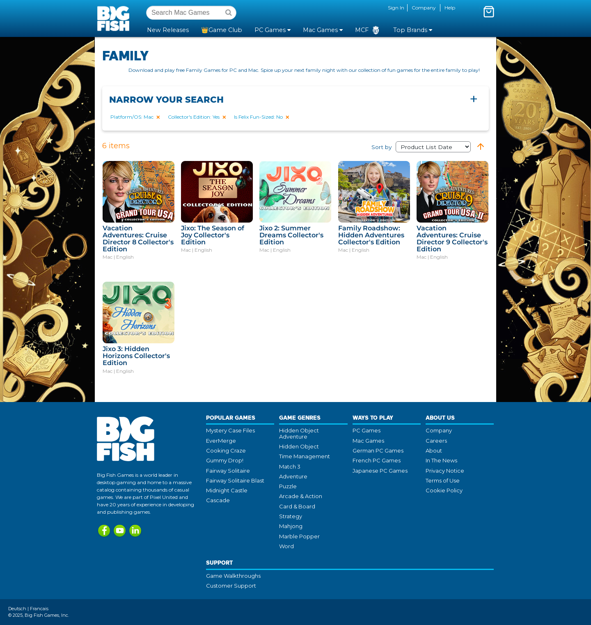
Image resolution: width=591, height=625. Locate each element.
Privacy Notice (445, 470)
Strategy (290, 516)
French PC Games (377, 460)
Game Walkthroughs (233, 575)
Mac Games (368, 440)
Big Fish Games (115, 18)
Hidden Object (299, 446)
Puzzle (288, 486)
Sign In (396, 8)
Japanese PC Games (380, 470)
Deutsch (17, 608)
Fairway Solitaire (228, 470)
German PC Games (378, 450)
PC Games (366, 430)
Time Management (304, 456)
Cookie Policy (444, 490)
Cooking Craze (226, 450)
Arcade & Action (300, 496)
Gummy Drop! (224, 460)
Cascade (218, 500)
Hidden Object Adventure (299, 433)
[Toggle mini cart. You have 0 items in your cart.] (488, 11)
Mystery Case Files (230, 430)
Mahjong (290, 526)
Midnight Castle (226, 490)
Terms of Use (443, 480)
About (434, 450)
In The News (441, 460)
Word (286, 546)
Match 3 (289, 466)
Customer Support (231, 585)
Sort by (421, 147)
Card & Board (297, 506)
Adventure (293, 476)
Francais (39, 608)
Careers (436, 440)
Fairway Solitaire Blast (235, 480)
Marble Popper (299, 536)
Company (424, 8)
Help (449, 8)
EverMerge (221, 440)
